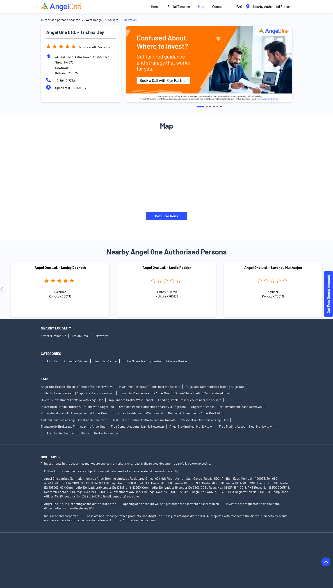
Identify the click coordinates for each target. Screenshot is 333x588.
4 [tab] (214, 106)
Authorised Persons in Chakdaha (63, 554)
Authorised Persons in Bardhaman (206, 547)
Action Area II (81, 336)
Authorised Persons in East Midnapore (177, 560)
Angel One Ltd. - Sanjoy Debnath (60, 267)
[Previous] (2, 289)
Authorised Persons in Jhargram (207, 566)
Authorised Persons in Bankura (109, 547)
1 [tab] (200, 106)
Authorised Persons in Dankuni (222, 554)
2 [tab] (207, 106)
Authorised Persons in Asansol (62, 547)
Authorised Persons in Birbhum (257, 547)
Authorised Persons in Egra (227, 560)
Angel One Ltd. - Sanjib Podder (166, 267)
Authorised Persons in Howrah (109, 566)
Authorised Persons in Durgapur (124, 560)
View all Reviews (97, 47)
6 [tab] (221, 106)
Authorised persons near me (60, 20)
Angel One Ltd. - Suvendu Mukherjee (273, 267)
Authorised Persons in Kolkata (112, 573)
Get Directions (166, 216)
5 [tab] (217, 106)
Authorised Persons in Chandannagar (116, 554)
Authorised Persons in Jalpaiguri (157, 566)
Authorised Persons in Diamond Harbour (69, 560)
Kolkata (113, 20)
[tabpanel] (209, 64)
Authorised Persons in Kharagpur (64, 573)
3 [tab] (210, 106)
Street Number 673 (53, 336)
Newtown (102, 336)
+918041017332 (65, 80)
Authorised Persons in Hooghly (62, 566)
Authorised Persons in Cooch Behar (171, 554)
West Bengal (94, 20)
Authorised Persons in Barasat (157, 547)
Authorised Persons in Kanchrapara (259, 566)
